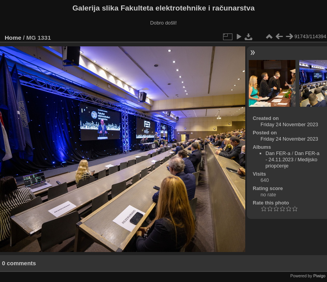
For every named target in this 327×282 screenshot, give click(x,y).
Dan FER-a (277, 153)
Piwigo (319, 275)
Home (13, 37)
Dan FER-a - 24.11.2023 (292, 156)
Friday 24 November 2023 (289, 124)
